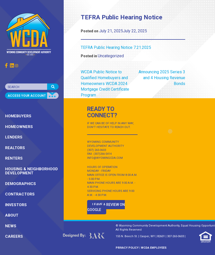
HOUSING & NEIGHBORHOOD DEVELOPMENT (31, 171)
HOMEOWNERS (19, 126)
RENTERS (14, 158)
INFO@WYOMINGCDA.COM (105, 158)
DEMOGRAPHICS (20, 183)
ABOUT (11, 215)
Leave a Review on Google (106, 207)
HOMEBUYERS (18, 116)
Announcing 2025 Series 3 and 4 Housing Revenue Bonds (162, 77)
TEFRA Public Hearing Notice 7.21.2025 (116, 47)
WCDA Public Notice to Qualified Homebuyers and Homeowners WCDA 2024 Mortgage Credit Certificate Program (105, 83)
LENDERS (13, 137)
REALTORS (15, 148)
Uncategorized (111, 55)
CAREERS (14, 236)
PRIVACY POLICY (127, 247)
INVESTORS (16, 205)
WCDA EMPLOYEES (154, 247)
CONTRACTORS (20, 194)
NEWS (10, 226)
